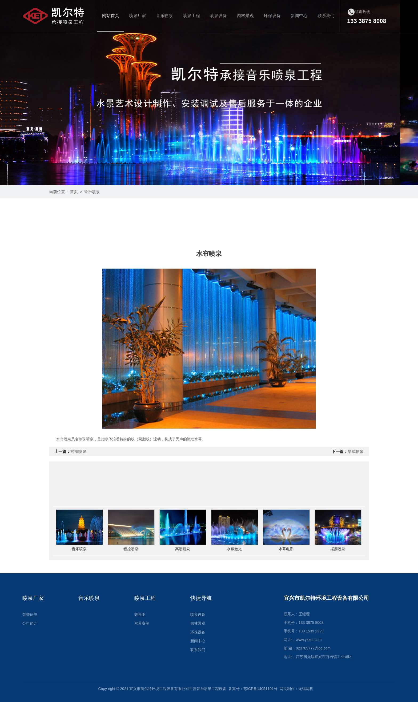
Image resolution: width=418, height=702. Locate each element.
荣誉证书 (29, 614)
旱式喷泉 (356, 451)
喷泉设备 (218, 15)
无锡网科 (305, 689)
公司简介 (29, 623)
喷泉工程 (191, 15)
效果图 (140, 614)
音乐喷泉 (164, 15)
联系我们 (326, 15)
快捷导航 (201, 598)
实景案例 (141, 623)
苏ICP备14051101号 (260, 689)
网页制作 (287, 689)
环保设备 (272, 15)
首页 (74, 191)
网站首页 (110, 15)
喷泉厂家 (137, 15)
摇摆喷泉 (78, 451)
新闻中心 (299, 15)
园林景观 (245, 15)
